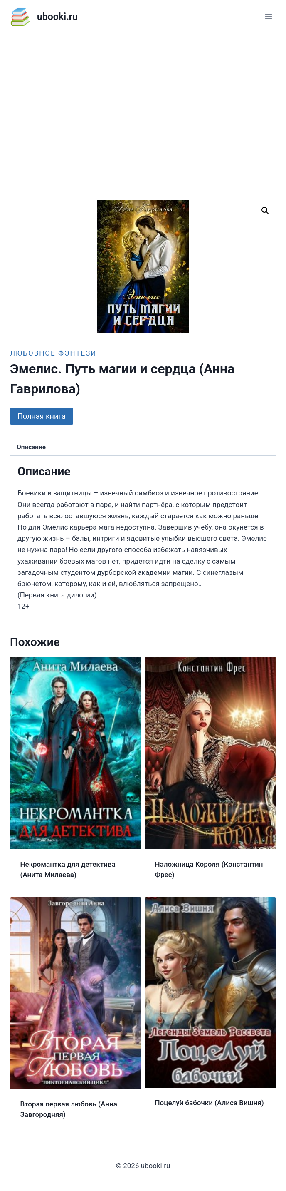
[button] (265, 210)
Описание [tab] (31, 447)
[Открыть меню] (268, 16)
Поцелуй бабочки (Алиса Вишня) (209, 1103)
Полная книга (41, 416)
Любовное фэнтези (53, 353)
